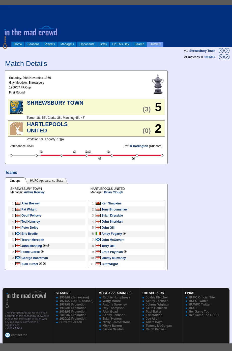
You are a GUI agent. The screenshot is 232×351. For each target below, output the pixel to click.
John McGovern (113, 240)
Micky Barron (112, 325)
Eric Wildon (154, 315)
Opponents (86, 44)
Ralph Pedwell (156, 329)
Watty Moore (112, 301)
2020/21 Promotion (73, 318)
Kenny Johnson (114, 315)
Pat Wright (29, 209)
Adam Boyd (154, 322)
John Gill (108, 227)
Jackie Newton (113, 329)
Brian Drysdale (112, 215)
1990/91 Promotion (73, 308)
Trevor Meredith (32, 240)
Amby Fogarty (112, 234)
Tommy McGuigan (159, 325)
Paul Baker (153, 311)
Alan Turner (29, 264)
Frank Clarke (30, 252)
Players (50, 44)
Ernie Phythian (112, 252)
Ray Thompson (114, 308)
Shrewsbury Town (202, 51)
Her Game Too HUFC (204, 315)
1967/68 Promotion (73, 304)
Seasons (33, 44)
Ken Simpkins (112, 203)
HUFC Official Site (202, 297)
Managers (67, 44)
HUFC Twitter (198, 301)
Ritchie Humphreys (116, 297)
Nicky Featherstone (117, 322)
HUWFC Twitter (200, 304)
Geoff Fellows (31, 215)
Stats (103, 44)
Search (139, 44)
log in (5, 8)
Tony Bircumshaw (114, 209)
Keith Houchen (156, 308)
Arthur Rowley (34, 192)
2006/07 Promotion (73, 315)
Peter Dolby (29, 227)
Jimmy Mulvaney (114, 258)
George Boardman (34, 258)
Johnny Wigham (157, 304)
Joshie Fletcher (157, 297)
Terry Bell (108, 246)
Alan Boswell (30, 203)
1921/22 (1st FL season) (77, 301)
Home (18, 44)
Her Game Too (199, 311)
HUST (193, 308)
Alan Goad (110, 311)
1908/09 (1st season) (74, 297)
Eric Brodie (29, 234)
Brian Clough (113, 192)
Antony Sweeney (115, 304)
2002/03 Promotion (73, 311)
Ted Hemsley (30, 221)
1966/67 (210, 57)
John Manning (31, 246)
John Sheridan (112, 221)
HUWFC (155, 44)
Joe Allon (152, 318)
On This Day (120, 44)
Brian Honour (112, 318)
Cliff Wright (110, 264)
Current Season (71, 322)
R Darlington (139, 146)
